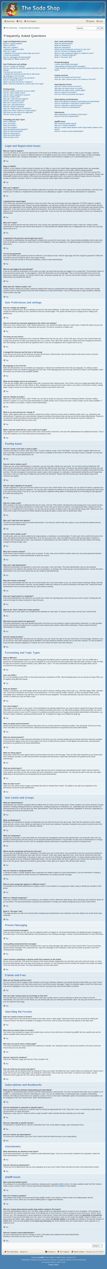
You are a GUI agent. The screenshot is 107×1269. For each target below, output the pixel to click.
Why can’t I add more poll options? (15, 99)
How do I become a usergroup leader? (68, 51)
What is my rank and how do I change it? (18, 82)
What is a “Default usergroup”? (65, 55)
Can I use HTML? (9, 123)
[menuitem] (91, 17)
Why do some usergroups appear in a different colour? (74, 53)
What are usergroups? (62, 47)
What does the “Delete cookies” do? (16, 59)
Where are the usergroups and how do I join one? (72, 49)
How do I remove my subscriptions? (67, 107)
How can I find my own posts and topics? (69, 94)
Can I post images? (10, 127)
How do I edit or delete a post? (14, 93)
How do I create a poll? (11, 97)
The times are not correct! (12, 72)
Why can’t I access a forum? (13, 103)
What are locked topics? (12, 135)
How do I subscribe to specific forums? (68, 105)
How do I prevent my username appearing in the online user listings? (24, 69)
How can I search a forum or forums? (67, 86)
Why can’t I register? (10, 47)
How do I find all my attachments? (66, 116)
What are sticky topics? (11, 133)
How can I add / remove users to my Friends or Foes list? (75, 79)
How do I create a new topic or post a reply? (19, 91)
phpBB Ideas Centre (10, 1200)
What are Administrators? (63, 43)
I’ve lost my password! (11, 55)
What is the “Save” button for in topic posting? (19, 110)
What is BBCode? (9, 121)
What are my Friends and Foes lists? (67, 77)
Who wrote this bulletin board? (65, 123)
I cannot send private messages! (66, 64)
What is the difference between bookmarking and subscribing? (76, 101)
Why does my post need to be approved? (18, 112)
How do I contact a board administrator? (68, 131)
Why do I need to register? (12, 43)
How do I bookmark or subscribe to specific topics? (72, 103)
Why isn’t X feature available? (65, 125)
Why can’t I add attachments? (14, 105)
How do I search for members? (65, 92)
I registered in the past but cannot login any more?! (21, 53)
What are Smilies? (9, 125)
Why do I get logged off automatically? (17, 57)
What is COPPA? (9, 45)
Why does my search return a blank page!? (70, 90)
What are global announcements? (15, 129)
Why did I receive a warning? (13, 107)
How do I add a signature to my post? (16, 95)
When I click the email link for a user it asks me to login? (23, 84)
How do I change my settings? (14, 66)
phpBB (28, 372)
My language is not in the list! (13, 76)
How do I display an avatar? (13, 80)
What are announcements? (13, 131)
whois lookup (55, 1213)
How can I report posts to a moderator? (17, 108)
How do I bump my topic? (12, 114)
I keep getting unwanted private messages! (69, 66)
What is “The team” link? (63, 57)
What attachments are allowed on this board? (70, 114)
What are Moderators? (62, 45)
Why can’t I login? (9, 51)
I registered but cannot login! (13, 49)
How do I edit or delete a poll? (14, 101)
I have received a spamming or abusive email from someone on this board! (78, 69)
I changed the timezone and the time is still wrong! (21, 74)
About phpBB (59, 1186)
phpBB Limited (63, 1184)
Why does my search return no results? (68, 88)
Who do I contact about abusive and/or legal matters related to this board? (78, 128)
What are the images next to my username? (19, 78)
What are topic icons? (11, 137)
